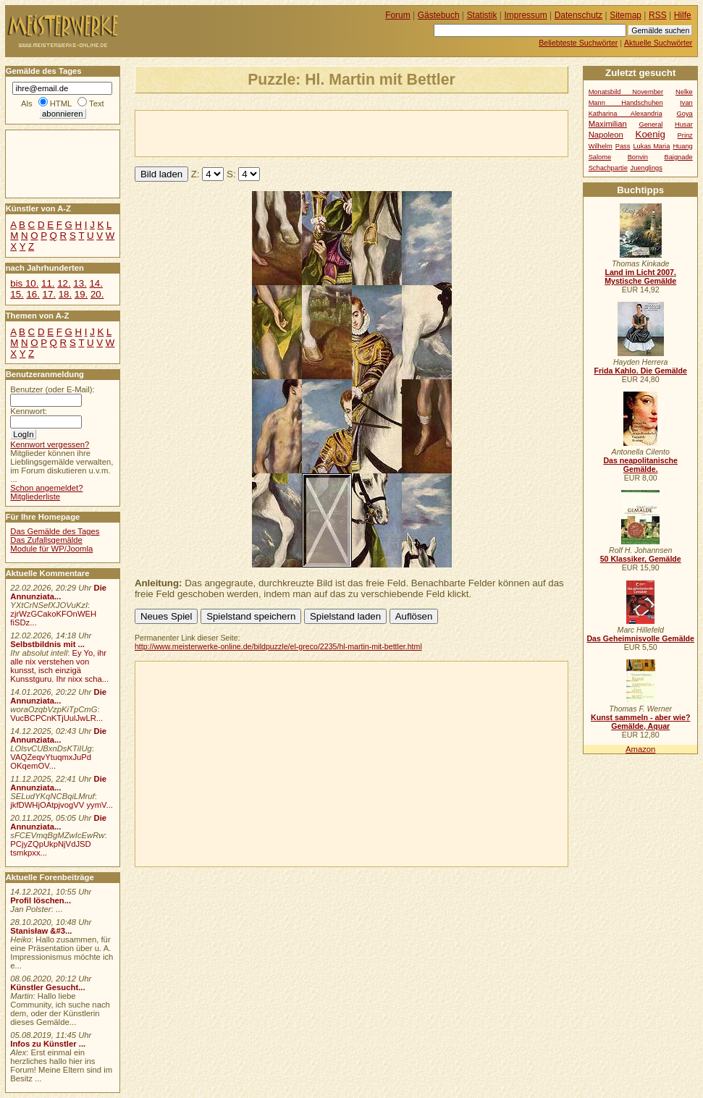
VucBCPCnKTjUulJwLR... (56, 718)
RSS (658, 15)
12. (63, 283)
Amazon (640, 749)
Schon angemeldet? (46, 487)
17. (49, 294)
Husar (684, 124)
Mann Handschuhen (626, 102)
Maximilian (608, 123)
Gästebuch (439, 15)
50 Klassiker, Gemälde (640, 558)
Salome (600, 157)
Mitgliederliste (35, 496)
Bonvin (638, 157)
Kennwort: (28, 411)
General (650, 124)
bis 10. (24, 283)
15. (16, 294)
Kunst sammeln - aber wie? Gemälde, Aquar (640, 721)
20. (97, 294)
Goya (685, 113)
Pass (623, 146)
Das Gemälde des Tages (54, 531)
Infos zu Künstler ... (47, 1043)
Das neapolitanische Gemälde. (640, 464)
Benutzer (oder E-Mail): (52, 389)
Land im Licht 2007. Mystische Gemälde (640, 276)
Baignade (679, 157)
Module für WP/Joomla (51, 548)
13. (79, 283)
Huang (682, 146)
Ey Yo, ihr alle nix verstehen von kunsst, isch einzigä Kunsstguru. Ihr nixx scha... (59, 666)
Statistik (482, 15)
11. (47, 283)
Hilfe (682, 15)
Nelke (684, 92)
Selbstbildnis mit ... (47, 644)
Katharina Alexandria (625, 113)
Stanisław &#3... (41, 930)
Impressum (526, 15)
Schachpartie (608, 168)
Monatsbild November (626, 92)
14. (95, 283)
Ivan (686, 102)
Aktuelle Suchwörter (658, 42)
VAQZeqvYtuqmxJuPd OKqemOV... (50, 761)
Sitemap (625, 15)
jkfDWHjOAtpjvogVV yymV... (61, 805)
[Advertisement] (304, 132)
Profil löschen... (40, 900)
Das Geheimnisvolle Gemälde (640, 638)
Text (96, 103)
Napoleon (606, 134)
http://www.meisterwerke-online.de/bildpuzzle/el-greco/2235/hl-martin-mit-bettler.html (278, 646)
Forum (398, 15)
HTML (61, 103)
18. (65, 294)
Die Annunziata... (58, 592)
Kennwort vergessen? (49, 444)
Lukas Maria (651, 146)
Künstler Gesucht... (47, 987)
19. (81, 294)
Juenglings (646, 168)
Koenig (650, 134)
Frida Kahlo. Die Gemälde (640, 370)
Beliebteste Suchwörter (578, 42)
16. (32, 294)
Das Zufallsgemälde (46, 540)
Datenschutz (578, 15)
